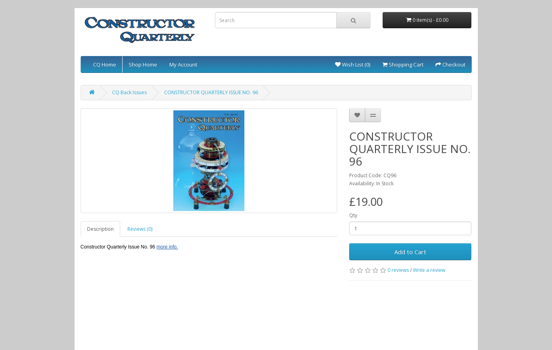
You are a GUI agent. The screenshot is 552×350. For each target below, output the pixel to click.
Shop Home (143, 64)
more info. (167, 247)
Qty (353, 215)
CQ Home (104, 64)
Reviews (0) (139, 229)
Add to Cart (410, 252)
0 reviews (398, 270)
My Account (183, 64)
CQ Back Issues (129, 92)
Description (100, 229)
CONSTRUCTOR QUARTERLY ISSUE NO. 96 (211, 92)
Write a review (429, 270)
